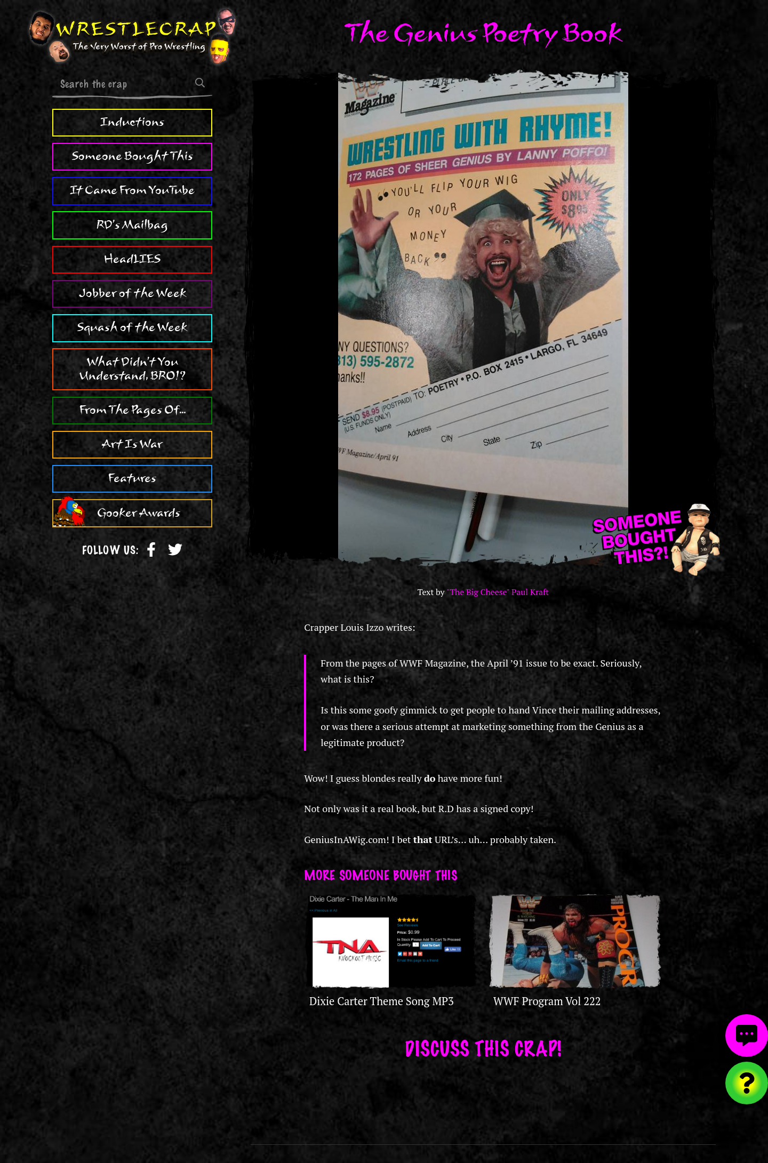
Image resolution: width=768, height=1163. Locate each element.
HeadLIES (132, 259)
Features (132, 478)
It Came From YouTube (132, 190)
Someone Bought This (132, 156)
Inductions (132, 122)
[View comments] (746, 1035)
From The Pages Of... (132, 410)
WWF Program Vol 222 (547, 1001)
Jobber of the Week (132, 293)
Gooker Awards (138, 513)
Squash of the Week (132, 327)
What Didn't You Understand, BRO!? (132, 369)
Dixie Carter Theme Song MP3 (381, 1001)
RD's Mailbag (132, 225)
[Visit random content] (746, 1083)
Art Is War (132, 444)
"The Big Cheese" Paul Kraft (497, 592)
